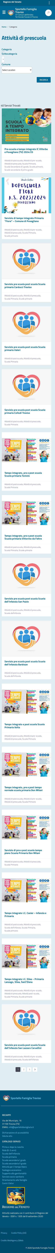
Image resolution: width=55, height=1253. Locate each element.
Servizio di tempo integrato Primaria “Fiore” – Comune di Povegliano (24, 219)
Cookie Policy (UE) (18, 1232)
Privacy (4, 1232)
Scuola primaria (9, 1156)
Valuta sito (7, 1136)
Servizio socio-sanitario (13, 1176)
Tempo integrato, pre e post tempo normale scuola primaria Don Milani (24, 788)
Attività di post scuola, (14, 160)
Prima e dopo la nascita (13, 1147)
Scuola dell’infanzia (13, 613)
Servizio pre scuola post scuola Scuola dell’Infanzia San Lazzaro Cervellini (25, 1046)
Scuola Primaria (11, 361)
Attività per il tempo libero (14, 1166)
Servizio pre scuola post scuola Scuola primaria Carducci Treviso (25, 285)
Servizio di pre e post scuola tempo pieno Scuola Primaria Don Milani (23, 851)
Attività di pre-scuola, (33, 160)
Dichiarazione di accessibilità (15, 1132)
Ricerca (44, 79)
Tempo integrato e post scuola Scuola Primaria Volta (25, 725)
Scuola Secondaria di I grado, (17, 166)
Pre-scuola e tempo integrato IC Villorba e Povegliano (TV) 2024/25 (26, 150)
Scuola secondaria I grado (14, 1160)
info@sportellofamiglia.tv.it (21, 1127)
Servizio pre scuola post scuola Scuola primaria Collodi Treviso (25, 411)
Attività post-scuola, (31, 993)
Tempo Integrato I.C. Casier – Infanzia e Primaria (25, 914)
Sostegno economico (11, 1170)
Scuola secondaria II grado (14, 1163)
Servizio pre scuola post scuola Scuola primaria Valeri (25, 348)
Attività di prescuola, (13, 163)
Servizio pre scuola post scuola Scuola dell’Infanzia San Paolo (25, 600)
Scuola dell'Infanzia (11, 1153)
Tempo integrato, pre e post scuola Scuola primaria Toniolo (23, 474)
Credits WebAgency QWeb (12, 1240)
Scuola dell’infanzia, (13, 927)
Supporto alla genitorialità (14, 1173)
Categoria (7, 49)
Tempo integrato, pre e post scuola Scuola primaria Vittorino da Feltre (23, 537)
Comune (6, 64)
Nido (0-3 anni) (9, 1150)
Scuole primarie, (36, 166)
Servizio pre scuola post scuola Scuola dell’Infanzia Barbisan (25, 663)
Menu (3, 12)
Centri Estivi (8, 1183)
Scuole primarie (11, 235)
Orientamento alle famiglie (14, 1180)
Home (4, 26)
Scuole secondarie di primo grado (19, 169)
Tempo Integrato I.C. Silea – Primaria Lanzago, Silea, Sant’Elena (24, 980)
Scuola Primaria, (29, 163)
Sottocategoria (9, 54)
